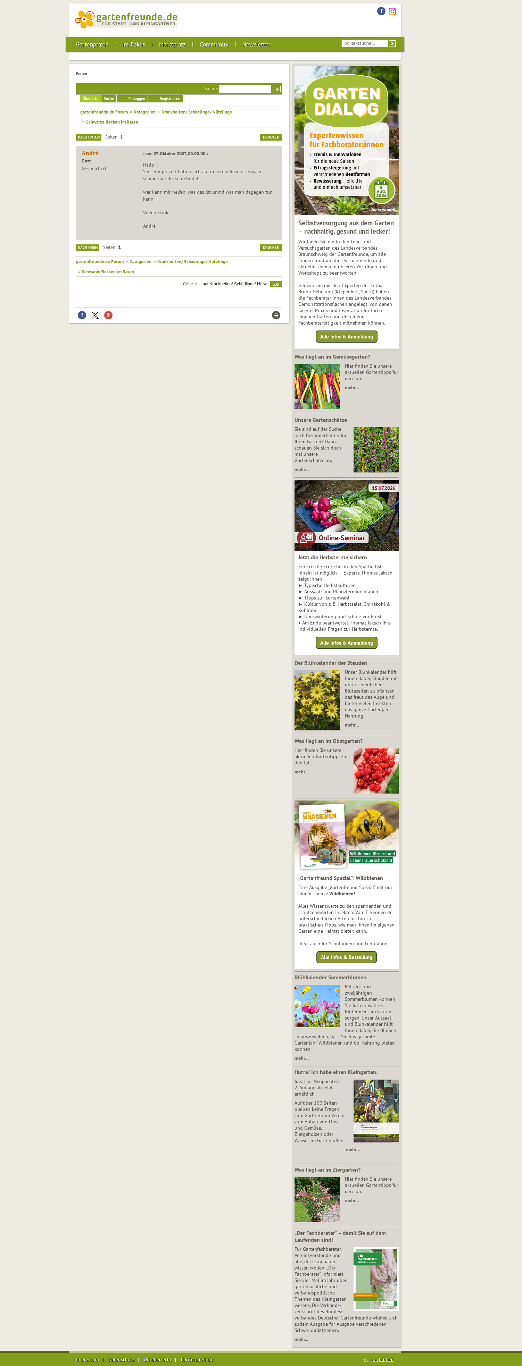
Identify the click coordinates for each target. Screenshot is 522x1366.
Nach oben (88, 247)
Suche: (211, 88)
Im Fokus (133, 44)
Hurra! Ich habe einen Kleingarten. (336, 1072)
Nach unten (89, 137)
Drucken (271, 137)
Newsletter (256, 44)
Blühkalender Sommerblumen (330, 977)
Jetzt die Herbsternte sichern (332, 557)
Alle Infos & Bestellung (346, 957)
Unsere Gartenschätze (321, 419)
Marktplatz (172, 44)
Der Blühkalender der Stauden (331, 662)
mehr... (301, 1339)
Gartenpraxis (92, 44)
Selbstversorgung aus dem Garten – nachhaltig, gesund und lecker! (346, 227)
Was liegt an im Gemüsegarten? (332, 356)
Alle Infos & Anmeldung (346, 336)
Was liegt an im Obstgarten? (329, 740)
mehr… (352, 387)
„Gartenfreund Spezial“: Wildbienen (340, 877)
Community (214, 44)
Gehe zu (191, 283)
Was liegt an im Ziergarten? (328, 1169)
